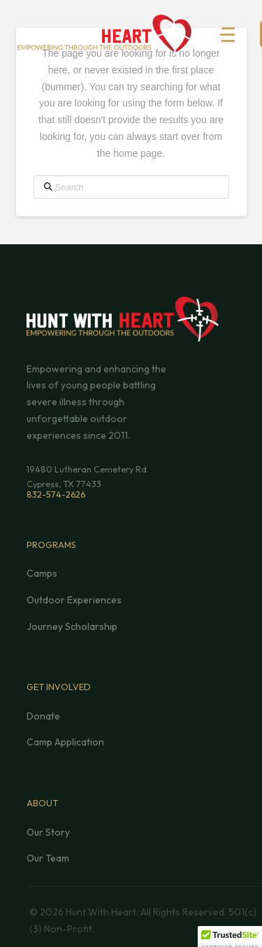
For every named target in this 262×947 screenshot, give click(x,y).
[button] (234, 35)
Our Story (48, 832)
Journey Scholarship (72, 626)
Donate (43, 716)
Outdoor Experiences (74, 600)
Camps (42, 573)
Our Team (48, 858)
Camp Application (65, 742)
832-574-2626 (56, 494)
